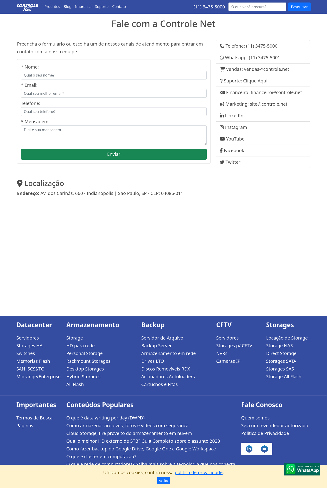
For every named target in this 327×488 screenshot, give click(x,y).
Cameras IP (228, 361)
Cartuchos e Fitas (159, 384)
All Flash (75, 384)
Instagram (236, 127)
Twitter (232, 162)
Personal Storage (84, 353)
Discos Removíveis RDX (165, 369)
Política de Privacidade (265, 433)
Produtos (52, 6)
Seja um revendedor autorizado (274, 425)
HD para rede (80, 345)
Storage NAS (279, 345)
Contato (119, 6)
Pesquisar (299, 6)
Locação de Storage (287, 338)
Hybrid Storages (83, 376)
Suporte (102, 6)
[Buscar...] (257, 7)
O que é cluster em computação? (101, 456)
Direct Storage (281, 353)
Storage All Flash (283, 376)
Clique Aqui (255, 81)
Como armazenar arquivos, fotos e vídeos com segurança (127, 425)
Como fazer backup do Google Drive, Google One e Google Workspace (141, 449)
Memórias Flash (33, 361)
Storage (74, 338)
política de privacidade (199, 472)
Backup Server (156, 345)
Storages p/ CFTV (234, 345)
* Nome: (30, 67)
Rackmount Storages (88, 361)
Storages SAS (280, 369)
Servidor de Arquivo (162, 338)
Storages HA (29, 345)
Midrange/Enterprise (38, 376)
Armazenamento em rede (168, 353)
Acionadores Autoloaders (168, 376)
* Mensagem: (35, 121)
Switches (25, 353)
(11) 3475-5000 (209, 7)
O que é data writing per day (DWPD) (105, 418)
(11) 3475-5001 (264, 57)
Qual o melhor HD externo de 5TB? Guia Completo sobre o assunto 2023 (143, 441)
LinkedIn (234, 115)
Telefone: (30, 103)
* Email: (29, 85)
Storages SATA (281, 361)
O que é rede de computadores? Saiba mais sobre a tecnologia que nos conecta (150, 464)
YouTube (235, 139)
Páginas (24, 425)
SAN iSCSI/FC (30, 369)
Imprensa (83, 6)
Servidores (27, 338)
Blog (68, 6)
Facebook (234, 150)
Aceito (163, 480)
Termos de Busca (34, 418)
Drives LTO (152, 361)
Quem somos (255, 418)
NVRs (221, 353)
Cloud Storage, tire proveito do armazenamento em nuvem (129, 433)
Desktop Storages (85, 369)
